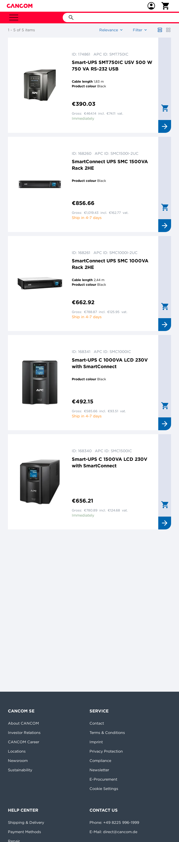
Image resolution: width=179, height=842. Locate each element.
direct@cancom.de (120, 831)
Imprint (96, 742)
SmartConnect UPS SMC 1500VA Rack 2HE (110, 165)
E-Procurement (103, 779)
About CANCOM (23, 723)
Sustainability (20, 770)
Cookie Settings (104, 788)
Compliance (100, 760)
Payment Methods (24, 831)
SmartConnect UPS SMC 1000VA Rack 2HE (110, 264)
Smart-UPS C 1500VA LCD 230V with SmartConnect (109, 462)
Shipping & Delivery (26, 822)
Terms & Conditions (107, 732)
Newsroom (18, 760)
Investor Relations (24, 732)
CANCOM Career (23, 742)
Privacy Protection (106, 751)
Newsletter (99, 770)
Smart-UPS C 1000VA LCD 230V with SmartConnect (110, 363)
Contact (97, 723)
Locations (17, 751)
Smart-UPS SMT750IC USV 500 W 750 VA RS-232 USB (112, 65)
